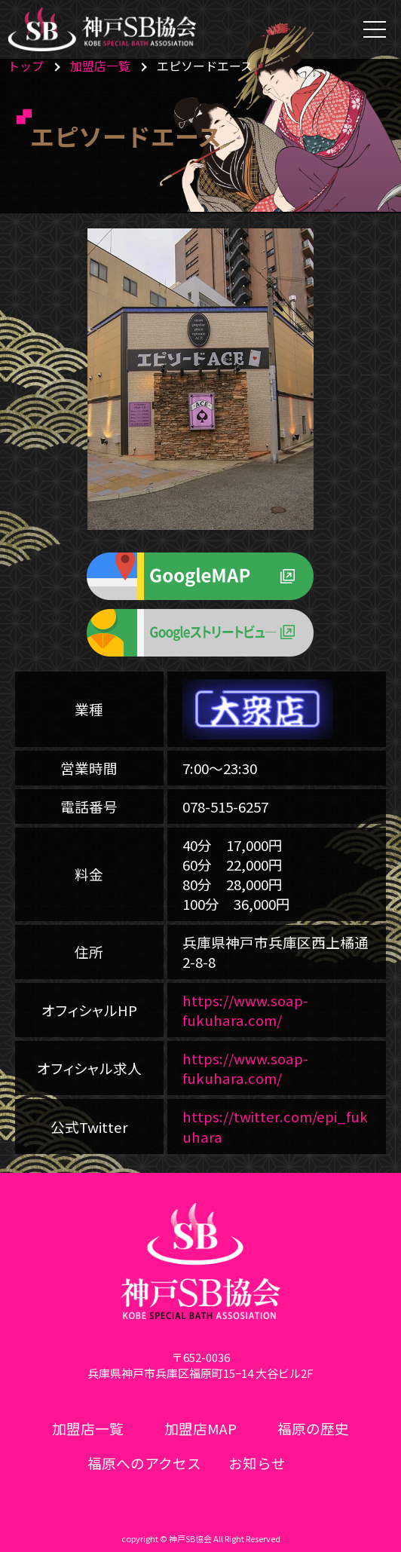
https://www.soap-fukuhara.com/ (245, 1010)
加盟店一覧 (100, 66)
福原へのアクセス (144, 1463)
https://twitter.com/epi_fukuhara (275, 1126)
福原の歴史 (313, 1428)
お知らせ (257, 1463)
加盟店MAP (200, 1428)
